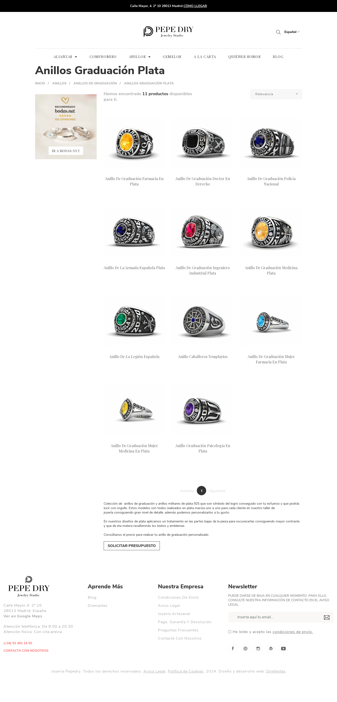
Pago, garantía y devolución (185, 622)
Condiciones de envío (178, 597)
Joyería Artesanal (174, 613)
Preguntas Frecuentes (178, 630)
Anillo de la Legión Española (134, 356)
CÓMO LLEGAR (195, 6)
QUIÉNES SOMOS (244, 56)
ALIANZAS (65, 56)
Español (292, 32)
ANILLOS (140, 56)
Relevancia (264, 94)
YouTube (283, 648)
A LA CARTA (205, 56)
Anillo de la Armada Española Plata (134, 267)
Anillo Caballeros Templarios (202, 356)
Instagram (258, 648)
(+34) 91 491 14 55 (18, 643)
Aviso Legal (154, 671)
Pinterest (245, 648)
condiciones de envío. (293, 631)
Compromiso (103, 56)
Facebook (233, 648)
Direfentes (276, 671)
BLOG (278, 56)
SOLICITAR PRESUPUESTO (132, 545)
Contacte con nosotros (180, 638)
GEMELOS (172, 56)
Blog (92, 597)
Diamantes (98, 605)
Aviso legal (169, 605)
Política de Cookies (186, 671)
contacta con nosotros (26, 650)
